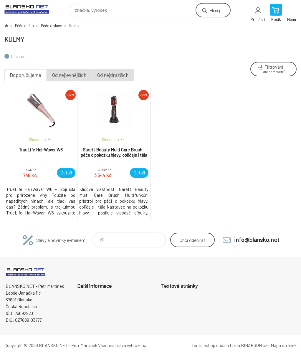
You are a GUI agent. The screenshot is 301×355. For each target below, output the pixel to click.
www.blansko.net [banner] (30, 8)
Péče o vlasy (51, 25)
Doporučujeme (25, 75)
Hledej (214, 10)
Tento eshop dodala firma (215, 345)
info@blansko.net (256, 239)
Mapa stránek (284, 345)
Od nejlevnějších (69, 75)
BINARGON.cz (254, 345)
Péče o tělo (24, 25)
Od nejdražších (112, 75)
